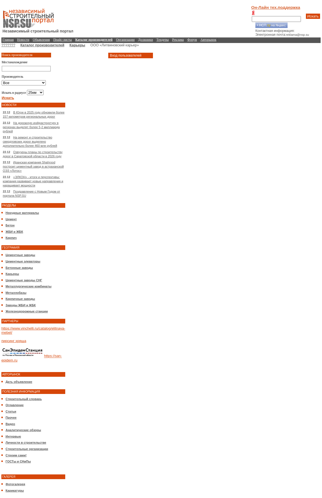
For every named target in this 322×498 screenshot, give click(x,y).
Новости (23, 40)
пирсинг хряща (13, 341)
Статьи (11, 411)
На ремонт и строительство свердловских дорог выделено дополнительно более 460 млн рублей (30, 141)
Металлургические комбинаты (28, 286)
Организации (125, 40)
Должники (145, 40)
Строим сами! (16, 455)
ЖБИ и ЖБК (14, 231)
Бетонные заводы (19, 267)
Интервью (13, 436)
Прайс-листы (62, 40)
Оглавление (15, 405)
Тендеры (163, 40)
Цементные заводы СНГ (24, 280)
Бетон (10, 225)
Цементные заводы (20, 255)
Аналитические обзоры (23, 430)
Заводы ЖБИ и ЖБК (21, 305)
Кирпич (11, 237)
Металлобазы (16, 292)
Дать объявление (19, 381)
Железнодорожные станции (27, 311)
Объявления (41, 40)
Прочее (11, 417)
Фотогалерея (15, 484)
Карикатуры (15, 490)
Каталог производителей (42, 45)
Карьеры (77, 45)
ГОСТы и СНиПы (18, 461)
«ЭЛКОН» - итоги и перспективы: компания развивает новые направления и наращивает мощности (33, 181)
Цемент (11, 219)
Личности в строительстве (26, 442)
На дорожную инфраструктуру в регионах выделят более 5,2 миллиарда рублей (31, 127)
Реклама (178, 40)
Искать (313, 16)
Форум (192, 40)
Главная (8, 40)
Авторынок (208, 40)
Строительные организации (27, 449)
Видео (10, 424)
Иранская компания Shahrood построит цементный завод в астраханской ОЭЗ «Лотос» (33, 166)
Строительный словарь (24, 399)
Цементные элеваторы (23, 261)
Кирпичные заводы (20, 298)
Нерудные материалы (22, 212)
